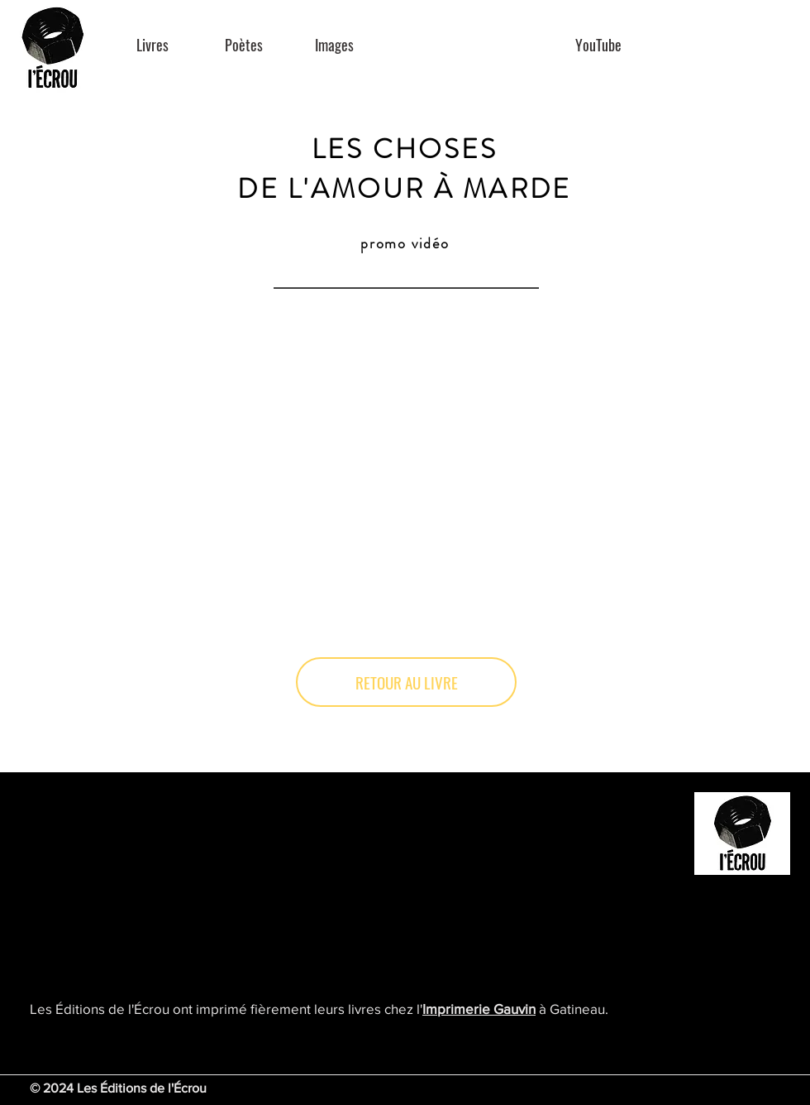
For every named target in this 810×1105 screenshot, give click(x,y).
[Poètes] (243, 45)
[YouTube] (598, 45)
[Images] (334, 45)
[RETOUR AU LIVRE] (406, 682)
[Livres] (152, 45)
